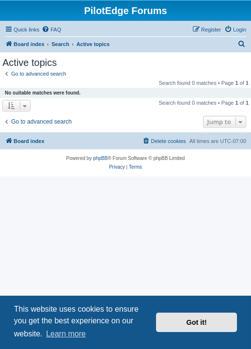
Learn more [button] (66, 334)
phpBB (100, 158)
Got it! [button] (197, 322)
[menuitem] (51, 29)
